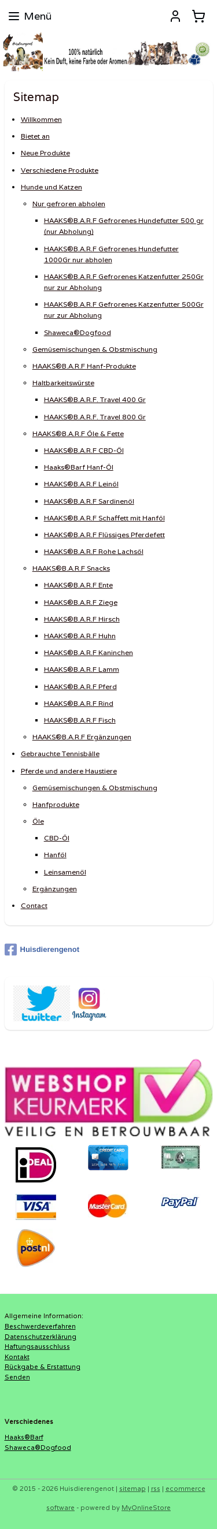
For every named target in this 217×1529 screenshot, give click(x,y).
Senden (17, 1377)
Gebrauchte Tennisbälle (60, 753)
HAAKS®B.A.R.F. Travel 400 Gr (95, 400)
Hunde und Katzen (51, 187)
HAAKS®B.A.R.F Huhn (80, 635)
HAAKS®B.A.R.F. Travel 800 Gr (95, 416)
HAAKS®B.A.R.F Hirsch (82, 619)
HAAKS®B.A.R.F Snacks (71, 568)
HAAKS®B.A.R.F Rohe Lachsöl (94, 551)
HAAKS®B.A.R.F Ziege (80, 602)
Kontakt (17, 1357)
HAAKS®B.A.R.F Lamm (81, 669)
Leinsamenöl (65, 872)
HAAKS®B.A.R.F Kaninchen (88, 652)
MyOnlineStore (146, 1508)
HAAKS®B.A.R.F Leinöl (81, 483)
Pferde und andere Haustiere (69, 771)
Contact (34, 905)
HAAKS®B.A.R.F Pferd (80, 686)
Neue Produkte (45, 153)
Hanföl (55, 855)
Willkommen (41, 119)
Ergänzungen (54, 888)
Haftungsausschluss (37, 1346)
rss (155, 1489)
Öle (38, 821)
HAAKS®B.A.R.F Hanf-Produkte (84, 366)
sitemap (132, 1489)
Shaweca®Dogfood (77, 332)
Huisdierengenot (42, 950)
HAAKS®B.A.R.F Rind (78, 703)
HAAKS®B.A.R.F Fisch (80, 720)
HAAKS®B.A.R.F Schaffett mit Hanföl (104, 518)
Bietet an (35, 136)
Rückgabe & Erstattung (42, 1367)
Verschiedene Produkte (59, 170)
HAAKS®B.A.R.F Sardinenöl (89, 501)
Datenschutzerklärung (40, 1337)
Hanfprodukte (55, 804)
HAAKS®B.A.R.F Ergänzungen (81, 736)
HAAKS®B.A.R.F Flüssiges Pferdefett (104, 534)
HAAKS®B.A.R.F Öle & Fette (78, 433)
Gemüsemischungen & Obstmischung (94, 349)
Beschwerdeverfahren (40, 1326)
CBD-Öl (56, 838)
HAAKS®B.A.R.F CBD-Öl (84, 450)
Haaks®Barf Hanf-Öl (78, 467)
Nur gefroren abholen (68, 203)
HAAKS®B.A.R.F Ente (78, 585)
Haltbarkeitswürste (63, 382)
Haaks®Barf (24, 1437)
